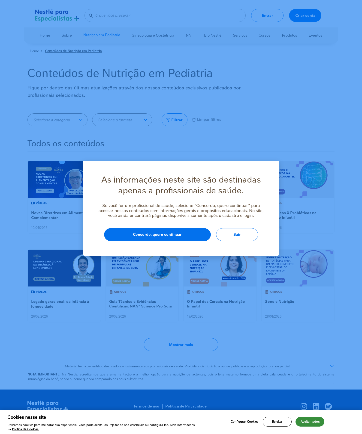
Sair (237, 234)
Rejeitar (277, 422)
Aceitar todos (310, 422)
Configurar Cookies (244, 422)
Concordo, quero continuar (157, 234)
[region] (181, 422)
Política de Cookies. (25, 429)
